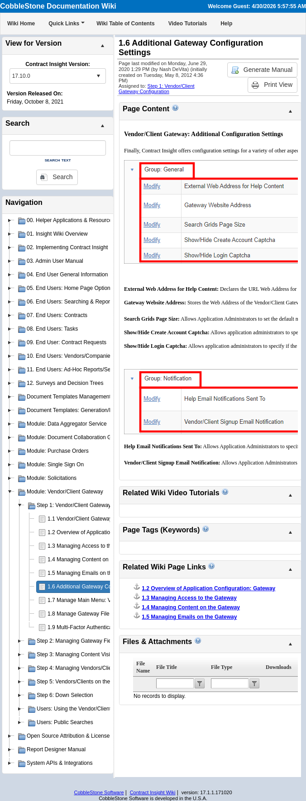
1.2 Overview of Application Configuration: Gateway (109, 532)
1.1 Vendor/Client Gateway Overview (92, 519)
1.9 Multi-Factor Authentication (84, 627)
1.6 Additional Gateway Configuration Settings (103, 586)
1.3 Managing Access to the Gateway (92, 546)
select (98, 76)
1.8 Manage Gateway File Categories (92, 614)
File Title (166, 667)
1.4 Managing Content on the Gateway (94, 559)
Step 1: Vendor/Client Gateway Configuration (157, 88)
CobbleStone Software (99, 792)
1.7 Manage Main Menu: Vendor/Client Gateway (105, 600)
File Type (221, 667)
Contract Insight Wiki (153, 792)
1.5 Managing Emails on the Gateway (93, 573)
